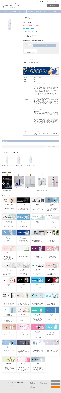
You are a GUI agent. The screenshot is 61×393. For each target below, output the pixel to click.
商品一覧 (6, 11)
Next (57, 182)
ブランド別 (26, 35)
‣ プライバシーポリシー (33, 386)
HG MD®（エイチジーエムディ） (35, 35)
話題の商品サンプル (14, 11)
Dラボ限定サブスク (39, 11)
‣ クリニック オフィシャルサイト (44, 383)
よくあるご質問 (46, 11)
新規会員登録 (53, 5)
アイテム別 (26, 36)
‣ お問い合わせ (41, 382)
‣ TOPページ (31, 382)
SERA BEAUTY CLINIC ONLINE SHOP (15, 382)
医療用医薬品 (30, 11)
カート (40, 1)
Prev (3, 182)
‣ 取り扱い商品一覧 (32, 383)
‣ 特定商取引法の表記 (32, 387)
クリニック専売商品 (22, 11)
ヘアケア (30, 36)
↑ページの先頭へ (55, 380)
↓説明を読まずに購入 (55, 387)
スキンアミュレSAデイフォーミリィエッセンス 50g (19, 189)
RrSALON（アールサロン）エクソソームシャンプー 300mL (52, 189)
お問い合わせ (55, 11)
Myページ (36, 1)
